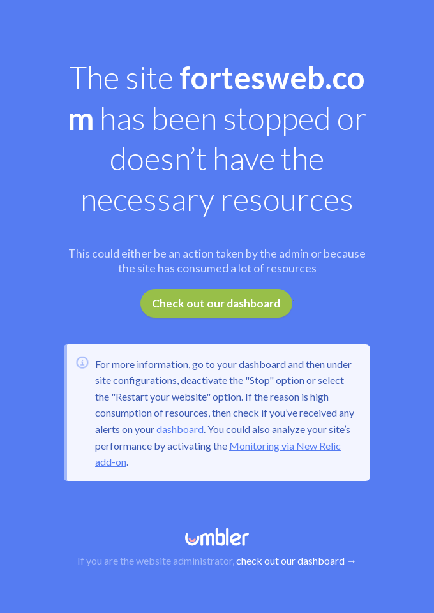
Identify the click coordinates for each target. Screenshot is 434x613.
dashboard (180, 429)
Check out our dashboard (216, 303)
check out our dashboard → (296, 560)
